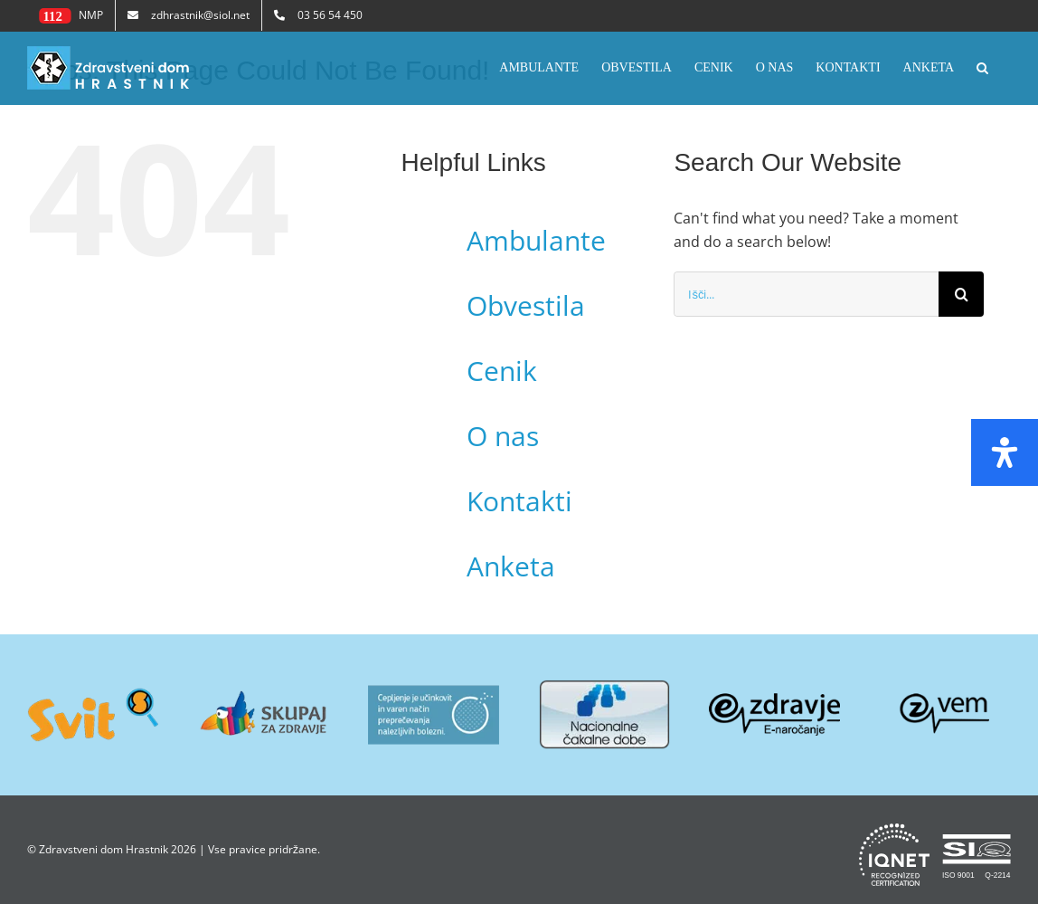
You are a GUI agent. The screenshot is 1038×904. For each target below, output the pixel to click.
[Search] (961, 294)
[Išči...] (806, 294)
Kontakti (519, 500)
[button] (982, 68)
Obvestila (526, 305)
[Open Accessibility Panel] (1004, 452)
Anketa (511, 566)
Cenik (502, 370)
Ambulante (536, 240)
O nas (503, 435)
